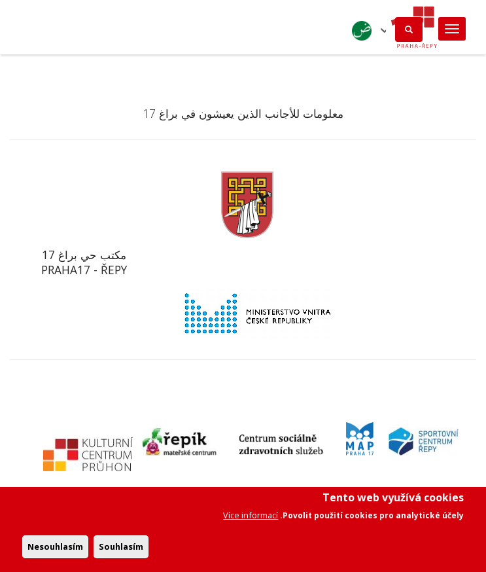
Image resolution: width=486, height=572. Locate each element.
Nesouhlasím (55, 552)
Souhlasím (121, 552)
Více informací (250, 520)
